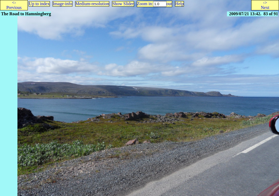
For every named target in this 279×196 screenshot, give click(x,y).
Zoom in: (145, 3)
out (169, 3)
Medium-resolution (92, 3)
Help (179, 3)
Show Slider (123, 3)
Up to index (39, 3)
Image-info (62, 3)
